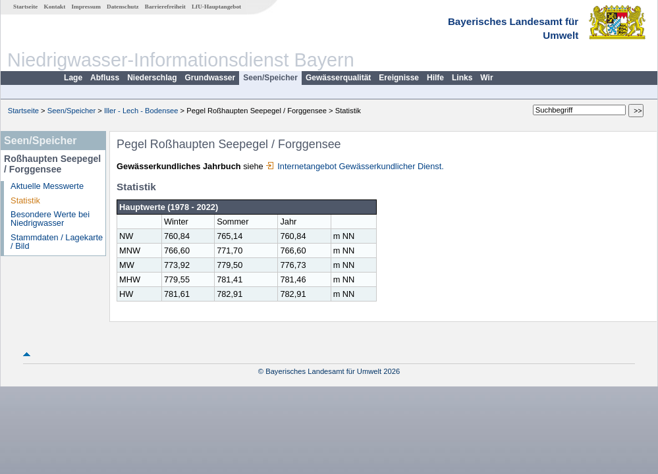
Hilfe (435, 77)
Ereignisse (399, 77)
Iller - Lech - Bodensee (141, 111)
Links (462, 77)
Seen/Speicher (270, 77)
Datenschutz (123, 6)
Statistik (25, 200)
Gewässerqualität (338, 77)
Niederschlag (152, 77)
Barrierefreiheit (165, 6)
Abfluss (104, 77)
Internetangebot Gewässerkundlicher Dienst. (354, 166)
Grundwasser (210, 77)
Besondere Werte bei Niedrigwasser (50, 218)
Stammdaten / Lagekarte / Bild (57, 241)
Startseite (25, 6)
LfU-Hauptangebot (216, 6)
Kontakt (55, 6)
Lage (73, 77)
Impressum (86, 6)
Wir (486, 77)
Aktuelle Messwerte (47, 186)
